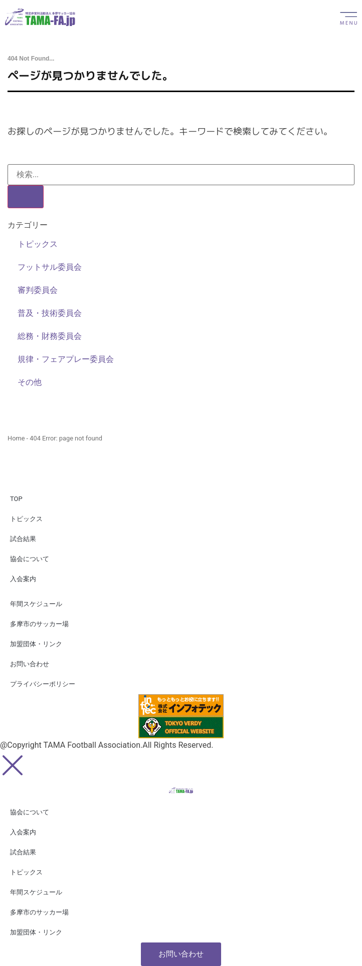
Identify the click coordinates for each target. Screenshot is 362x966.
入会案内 (23, 579)
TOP (16, 499)
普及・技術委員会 (50, 313)
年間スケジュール (36, 604)
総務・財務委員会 (50, 336)
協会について (29, 559)
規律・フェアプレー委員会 (66, 359)
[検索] (26, 196)
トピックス (38, 244)
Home (16, 438)
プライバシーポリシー (42, 684)
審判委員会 (38, 290)
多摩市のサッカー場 (39, 624)
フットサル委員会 (50, 267)
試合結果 (23, 539)
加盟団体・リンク (36, 644)
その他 (30, 382)
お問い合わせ (29, 664)
